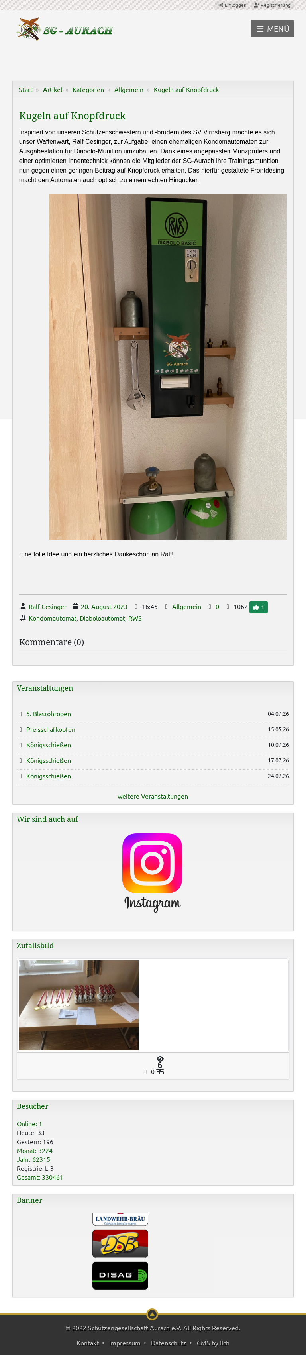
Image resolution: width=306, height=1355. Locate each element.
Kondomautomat (52, 618)
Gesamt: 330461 (40, 1177)
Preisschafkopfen (50, 729)
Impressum (125, 1343)
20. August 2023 (104, 606)
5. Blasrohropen (48, 713)
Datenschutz (168, 1343)
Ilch (225, 1343)
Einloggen (232, 5)
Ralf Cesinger (48, 606)
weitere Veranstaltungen (153, 796)
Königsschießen (48, 744)
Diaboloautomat (102, 618)
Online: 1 (29, 1123)
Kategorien (88, 89)
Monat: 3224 (35, 1150)
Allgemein (128, 89)
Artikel (52, 89)
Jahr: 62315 (33, 1159)
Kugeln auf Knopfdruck (186, 89)
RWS (135, 618)
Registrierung (272, 5)
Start (26, 89)
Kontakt (87, 1343)
